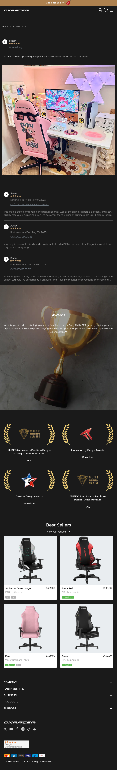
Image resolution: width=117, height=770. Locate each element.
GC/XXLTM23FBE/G (20, 269)
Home (5, 26)
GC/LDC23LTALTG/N (21, 236)
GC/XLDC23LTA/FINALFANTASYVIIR (29, 204)
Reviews (16, 26)
